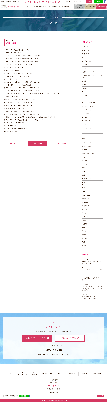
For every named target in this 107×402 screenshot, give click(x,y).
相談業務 (84, 224)
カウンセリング (86, 110)
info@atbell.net (52, 1)
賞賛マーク (85, 238)
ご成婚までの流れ (56, 6)
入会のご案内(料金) (88, 153)
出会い (84, 157)
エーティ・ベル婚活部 (88, 103)
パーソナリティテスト (88, 128)
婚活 (83, 168)
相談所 (84, 220)
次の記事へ (62, 143)
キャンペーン (86, 113)
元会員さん (85, 150)
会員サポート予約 (69, 338)
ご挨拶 (84, 81)
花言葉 (84, 231)
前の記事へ (14, 143)
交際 (83, 139)
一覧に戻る (38, 143)
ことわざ (84, 65)
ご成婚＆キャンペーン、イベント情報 (92, 76)
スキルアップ (86, 121)
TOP (22, 6)
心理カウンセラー (28, 6)
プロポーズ (85, 135)
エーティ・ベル (86, 99)
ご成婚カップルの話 (88, 72)
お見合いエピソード (88, 61)
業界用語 (84, 209)
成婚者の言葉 (86, 206)
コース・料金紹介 (47, 6)
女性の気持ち (86, 164)
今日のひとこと (86, 142)
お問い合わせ (97, 374)
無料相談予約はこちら (37, 338)
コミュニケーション (88, 117)
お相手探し (85, 50)
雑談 (83, 242)
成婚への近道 (86, 195)
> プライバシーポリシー (77, 1)
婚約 (83, 171)
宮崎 (83, 175)
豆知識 (84, 235)
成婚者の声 (66, 6)
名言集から (85, 161)
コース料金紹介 (34, 374)
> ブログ (89, 1)
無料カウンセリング (37, 6)
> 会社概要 (67, 1)
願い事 (84, 246)
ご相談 (84, 85)
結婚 (83, 227)
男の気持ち (85, 217)
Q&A (62, 6)
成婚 (83, 191)
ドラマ (84, 124)
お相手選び (85, 54)
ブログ (84, 132)
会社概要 (85, 374)
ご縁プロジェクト (87, 88)
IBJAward (85, 47)
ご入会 (84, 68)
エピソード (85, 95)
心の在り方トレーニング (89, 179)
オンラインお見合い (88, 106)
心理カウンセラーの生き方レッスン (92, 183)
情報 (83, 188)
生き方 (84, 213)
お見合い (84, 57)
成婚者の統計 (86, 202)
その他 (84, 92)
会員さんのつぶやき (88, 146)
